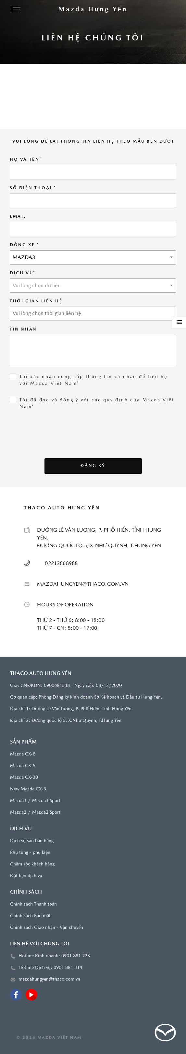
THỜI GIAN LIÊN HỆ (36, 301)
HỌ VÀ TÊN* (26, 160)
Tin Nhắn (23, 329)
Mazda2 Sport (46, 812)
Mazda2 (18, 812)
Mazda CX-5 (22, 766)
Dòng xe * (24, 245)
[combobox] (93, 257)
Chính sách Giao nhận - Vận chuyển (46, 927)
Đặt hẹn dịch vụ (26, 876)
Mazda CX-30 (24, 777)
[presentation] (55, 445)
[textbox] (93, 286)
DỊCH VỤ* (23, 273)
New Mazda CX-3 (28, 789)
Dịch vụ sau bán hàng (32, 841)
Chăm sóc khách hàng (32, 864)
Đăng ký (93, 466)
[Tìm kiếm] (169, 9)
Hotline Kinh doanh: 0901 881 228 (54, 956)
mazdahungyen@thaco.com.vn (49, 979)
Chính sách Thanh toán (33, 904)
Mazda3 (18, 801)
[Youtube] (31, 995)
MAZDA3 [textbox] (24, 257)
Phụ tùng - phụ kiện (30, 852)
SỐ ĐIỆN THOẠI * (33, 188)
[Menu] (16, 9)
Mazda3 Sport (46, 801)
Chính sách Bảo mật (30, 916)
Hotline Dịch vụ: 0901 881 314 (50, 967)
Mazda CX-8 (22, 754)
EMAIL (18, 216)
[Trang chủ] (93, 9)
